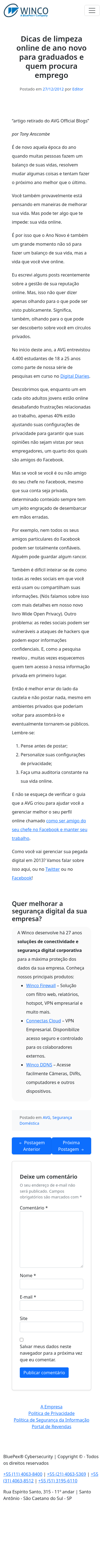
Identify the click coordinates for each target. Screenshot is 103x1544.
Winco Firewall (41, 985)
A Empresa (51, 1407)
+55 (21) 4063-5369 (66, 1474)
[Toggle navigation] (92, 10)
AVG (46, 1117)
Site (23, 1318)
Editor (77, 89)
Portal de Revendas (51, 1426)
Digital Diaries (74, 376)
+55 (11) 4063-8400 (22, 1474)
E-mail (28, 1297)
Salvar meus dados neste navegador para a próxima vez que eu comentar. (51, 1353)
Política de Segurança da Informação (51, 1420)
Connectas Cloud (43, 1021)
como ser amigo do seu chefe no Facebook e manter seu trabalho (49, 829)
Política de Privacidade (51, 1413)
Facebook (22, 878)
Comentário (34, 1208)
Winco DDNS (39, 1065)
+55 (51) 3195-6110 (57, 1481)
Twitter (52, 869)
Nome (28, 1275)
